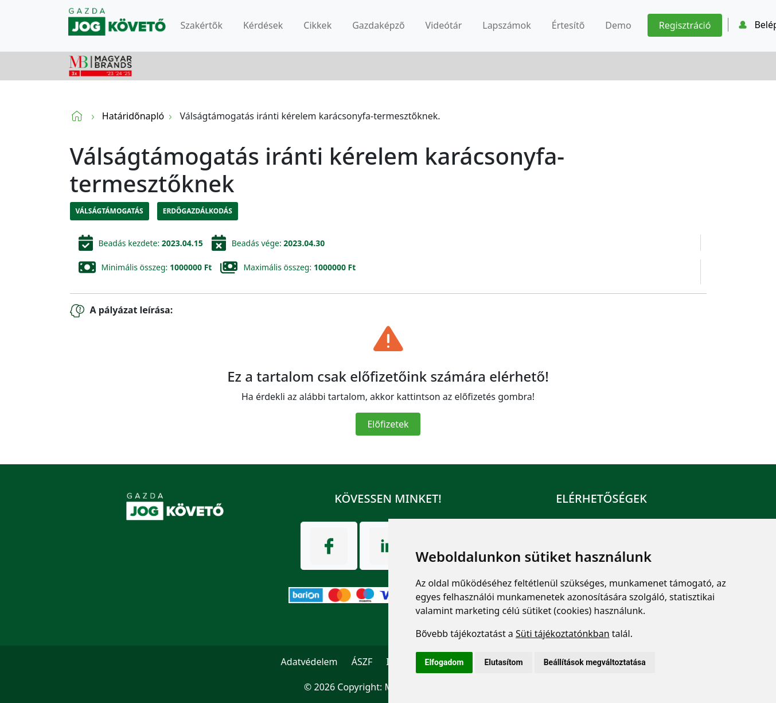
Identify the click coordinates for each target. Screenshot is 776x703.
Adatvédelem (309, 661)
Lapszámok (506, 25)
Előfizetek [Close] (387, 424)
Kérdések (263, 25)
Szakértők (202, 25)
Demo (618, 25)
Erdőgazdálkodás (197, 211)
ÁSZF (362, 661)
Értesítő (568, 25)
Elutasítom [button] (503, 662)
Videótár (444, 25)
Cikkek (317, 25)
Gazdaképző (378, 25)
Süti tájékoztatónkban (563, 633)
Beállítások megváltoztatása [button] (595, 662)
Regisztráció (685, 25)
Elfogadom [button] (444, 662)
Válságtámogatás (109, 211)
